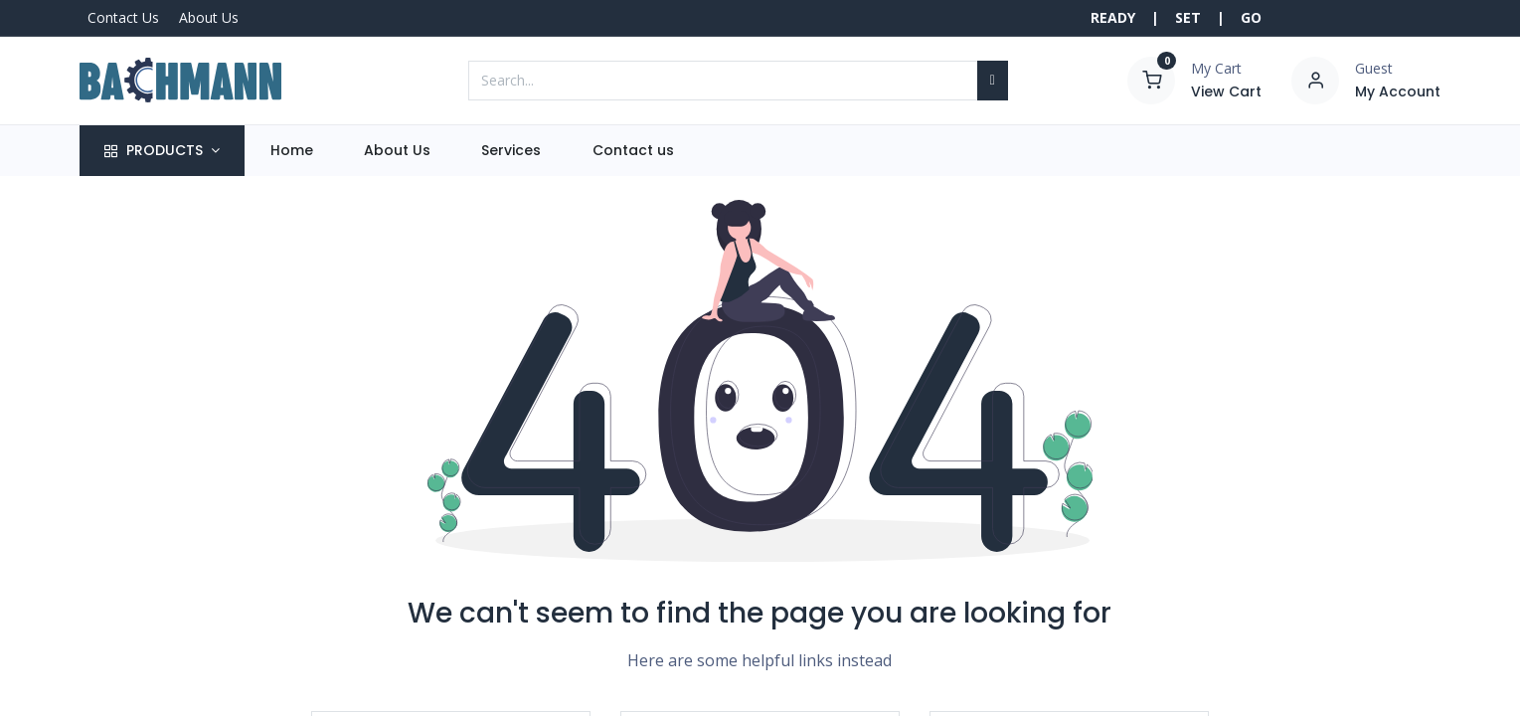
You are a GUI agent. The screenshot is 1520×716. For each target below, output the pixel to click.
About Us (209, 17)
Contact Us (123, 17)
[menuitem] (291, 151)
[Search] (992, 80)
